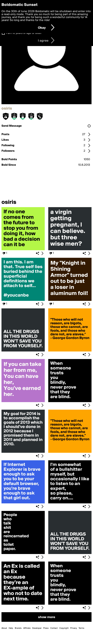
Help (11, 628)
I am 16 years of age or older (24, 33)
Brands (18, 628)
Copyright (64, 628)
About (4, 628)
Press (46, 628)
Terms (81, 628)
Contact (54, 628)
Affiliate (27, 628)
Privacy (73, 628)
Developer (37, 628)
